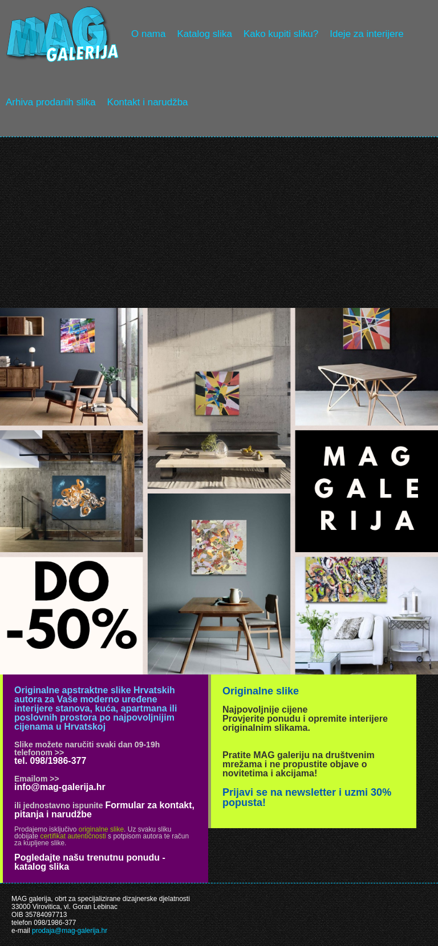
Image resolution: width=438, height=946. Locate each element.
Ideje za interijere (366, 33)
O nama (148, 33)
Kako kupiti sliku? (281, 33)
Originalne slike (260, 691)
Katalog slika (204, 33)
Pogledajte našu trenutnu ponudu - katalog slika (89, 862)
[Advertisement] (219, 222)
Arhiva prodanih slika (51, 102)
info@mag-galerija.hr (60, 787)
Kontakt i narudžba (147, 102)
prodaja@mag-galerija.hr (69, 931)
